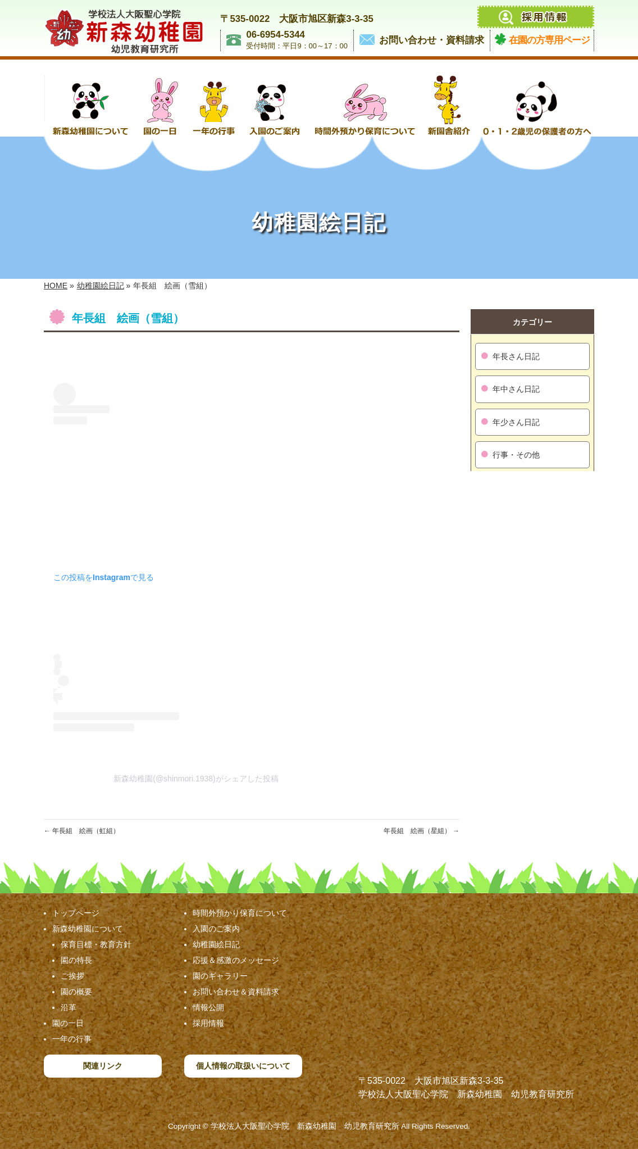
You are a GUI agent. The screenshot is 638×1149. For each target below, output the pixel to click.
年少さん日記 (516, 422)
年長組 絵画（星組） (421, 831)
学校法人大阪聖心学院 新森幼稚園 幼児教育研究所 (305, 1126)
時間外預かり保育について (240, 912)
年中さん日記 (516, 388)
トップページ (75, 912)
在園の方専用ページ (549, 40)
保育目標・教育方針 (96, 944)
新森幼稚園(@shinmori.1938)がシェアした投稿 (195, 778)
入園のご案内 (216, 928)
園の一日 (68, 1023)
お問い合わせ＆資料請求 (236, 991)
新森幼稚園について (87, 928)
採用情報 (208, 1023)
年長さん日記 (516, 356)
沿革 (68, 1007)
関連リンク (102, 1065)
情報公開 (208, 1007)
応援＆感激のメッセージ (236, 960)
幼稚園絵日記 (216, 944)
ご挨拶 (72, 975)
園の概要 (76, 991)
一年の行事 (72, 1038)
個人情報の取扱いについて (243, 1065)
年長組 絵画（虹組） (82, 831)
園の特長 (76, 960)
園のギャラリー (220, 975)
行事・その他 (516, 454)
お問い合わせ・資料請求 (431, 40)
